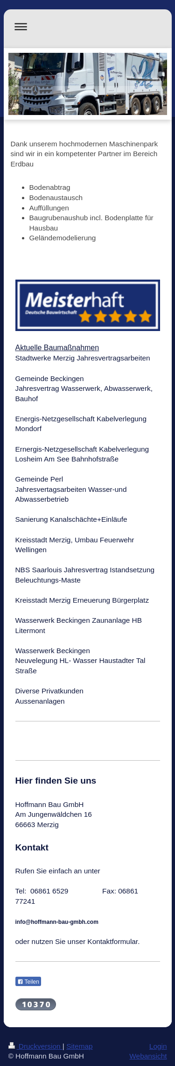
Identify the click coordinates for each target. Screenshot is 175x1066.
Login (158, 1046)
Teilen (28, 982)
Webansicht (148, 1056)
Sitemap (79, 1046)
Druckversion (35, 1046)
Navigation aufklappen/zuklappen (88, 26)
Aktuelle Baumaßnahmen (57, 348)
